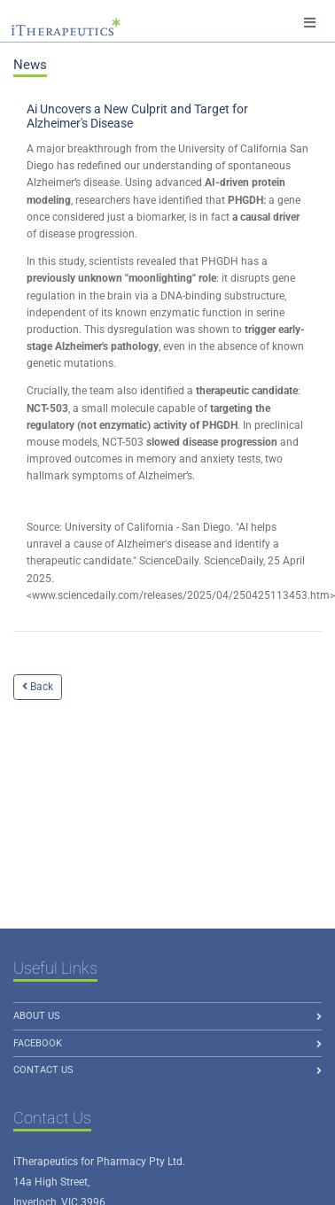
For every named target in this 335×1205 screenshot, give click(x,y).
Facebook (37, 1043)
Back (37, 686)
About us (36, 1016)
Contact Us (43, 1070)
